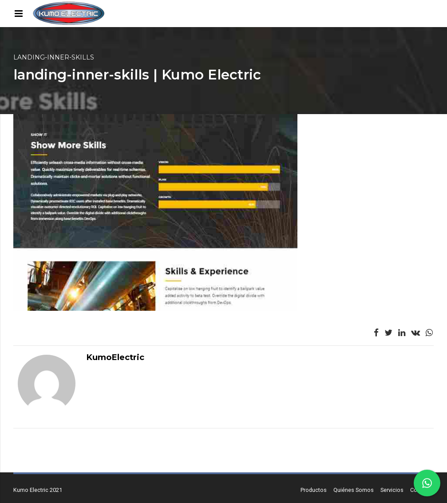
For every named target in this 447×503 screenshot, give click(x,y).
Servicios (391, 490)
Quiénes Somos (353, 490)
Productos (314, 490)
